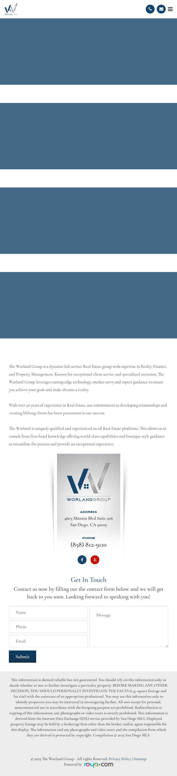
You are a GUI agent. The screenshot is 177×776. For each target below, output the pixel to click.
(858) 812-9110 (88, 544)
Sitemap (140, 758)
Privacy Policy (120, 758)
